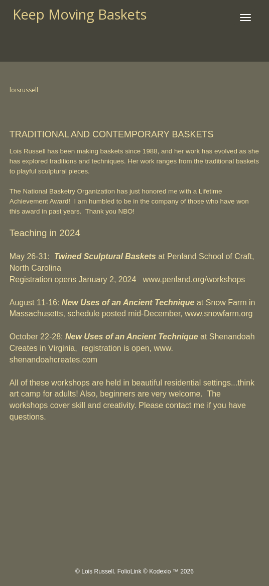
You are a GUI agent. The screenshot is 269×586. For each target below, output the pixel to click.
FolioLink (129, 571)
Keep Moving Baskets (80, 14)
